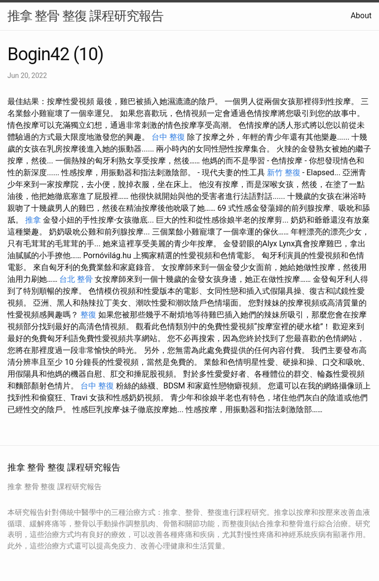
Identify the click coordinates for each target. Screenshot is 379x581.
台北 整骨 (76, 279)
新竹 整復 (284, 172)
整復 (88, 314)
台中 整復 (168, 137)
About (361, 15)
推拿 (33, 220)
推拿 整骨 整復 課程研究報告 (85, 15)
